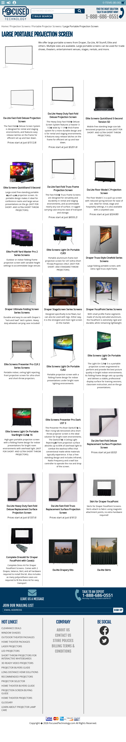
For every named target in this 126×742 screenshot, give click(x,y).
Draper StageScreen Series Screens (63, 309)
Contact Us (63, 635)
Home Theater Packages (15, 641)
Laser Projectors (11, 646)
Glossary (7, 702)
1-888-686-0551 (102, 17)
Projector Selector (13, 681)
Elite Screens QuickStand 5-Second (21, 187)
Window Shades (11, 632)
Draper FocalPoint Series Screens (104, 309)
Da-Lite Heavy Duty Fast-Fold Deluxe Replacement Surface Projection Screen (22, 509)
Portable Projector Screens (46, 26)
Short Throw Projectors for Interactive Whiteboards (19, 657)
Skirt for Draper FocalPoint (104, 501)
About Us (63, 630)
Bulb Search (42, 16)
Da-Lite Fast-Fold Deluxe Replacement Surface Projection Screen (104, 444)
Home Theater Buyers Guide (18, 685)
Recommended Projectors (17, 676)
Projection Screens (20, 26)
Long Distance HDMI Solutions (19, 672)
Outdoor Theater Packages (18, 637)
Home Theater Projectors (16, 697)
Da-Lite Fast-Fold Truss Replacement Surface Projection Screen (63, 509)
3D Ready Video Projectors (17, 663)
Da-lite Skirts (104, 570)
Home (4, 26)
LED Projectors (10, 650)
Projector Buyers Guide (15, 667)
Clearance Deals (11, 628)
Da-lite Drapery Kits (63, 570)
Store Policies (63, 640)
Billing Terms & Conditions (63, 649)
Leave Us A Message (32, 599)
